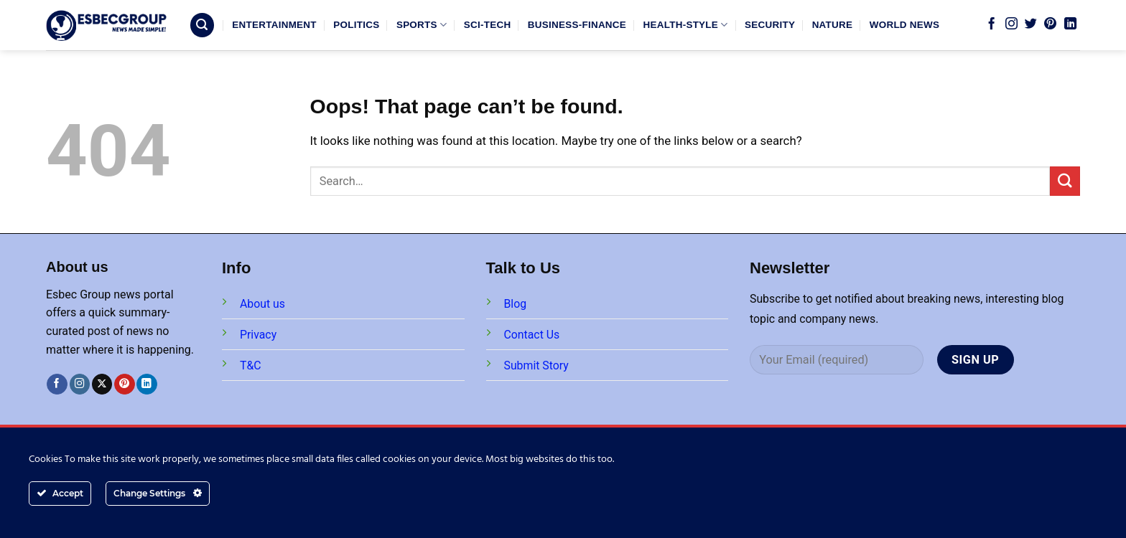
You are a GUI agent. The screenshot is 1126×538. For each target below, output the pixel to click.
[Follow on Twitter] (1031, 24)
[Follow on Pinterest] (1050, 24)
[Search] (202, 25)
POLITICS (356, 24)
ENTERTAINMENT (274, 24)
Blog (515, 304)
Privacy (258, 334)
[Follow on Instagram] (1011, 24)
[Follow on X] (102, 384)
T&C (250, 365)
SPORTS (421, 25)
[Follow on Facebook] (991, 24)
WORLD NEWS (905, 24)
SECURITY (770, 24)
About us (262, 304)
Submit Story (536, 365)
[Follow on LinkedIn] (1070, 24)
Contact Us (532, 334)
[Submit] (1065, 181)
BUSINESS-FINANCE (577, 24)
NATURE (832, 24)
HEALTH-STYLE (685, 25)
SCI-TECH (487, 24)
